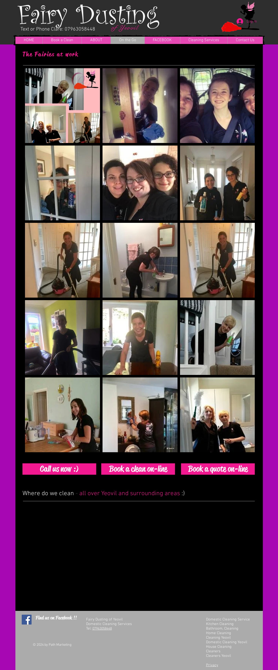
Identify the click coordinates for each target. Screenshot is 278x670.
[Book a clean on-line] (138, 469)
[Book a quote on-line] (218, 469)
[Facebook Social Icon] (27, 620)
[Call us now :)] (59, 469)
